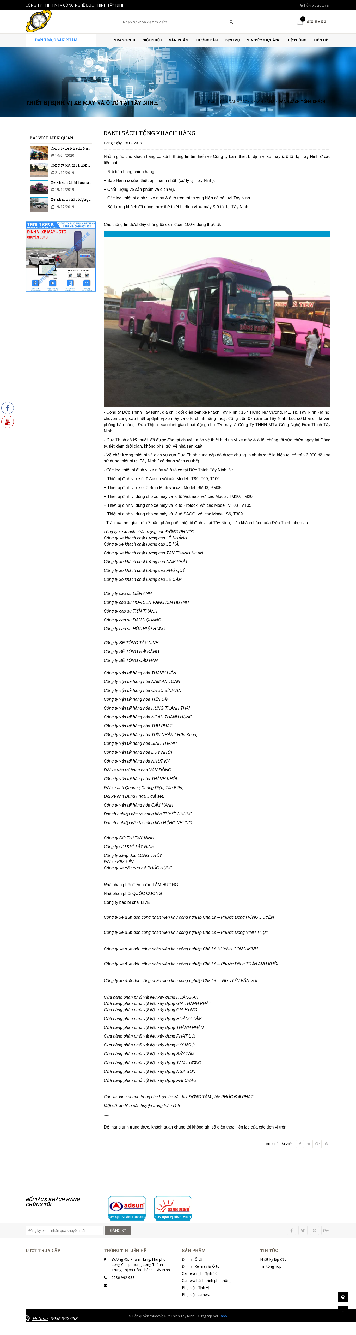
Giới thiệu (152, 40)
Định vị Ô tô (192, 1259)
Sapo (223, 1316)
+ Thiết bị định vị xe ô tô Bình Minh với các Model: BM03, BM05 (163, 487)
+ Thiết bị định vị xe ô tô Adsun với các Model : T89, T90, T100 (162, 479)
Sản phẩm (179, 40)
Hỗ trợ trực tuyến (315, 5)
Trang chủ (124, 40)
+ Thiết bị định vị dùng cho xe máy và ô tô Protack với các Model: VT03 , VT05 (177, 505)
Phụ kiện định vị (195, 1287)
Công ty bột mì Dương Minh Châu (81, 165)
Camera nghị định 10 (199, 1273)
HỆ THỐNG (297, 40)
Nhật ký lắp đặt (273, 1259)
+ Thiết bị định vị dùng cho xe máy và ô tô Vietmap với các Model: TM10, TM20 (178, 496)
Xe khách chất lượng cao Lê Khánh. (83, 199)
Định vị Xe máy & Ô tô (201, 1266)
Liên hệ (321, 40)
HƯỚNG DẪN (207, 40)
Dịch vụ (232, 40)
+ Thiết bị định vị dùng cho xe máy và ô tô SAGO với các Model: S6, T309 (173, 514)
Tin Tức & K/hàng (263, 40)
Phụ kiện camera (196, 1294)
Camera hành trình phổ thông (206, 1280)
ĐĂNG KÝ (118, 1230)
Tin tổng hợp (270, 1266)
